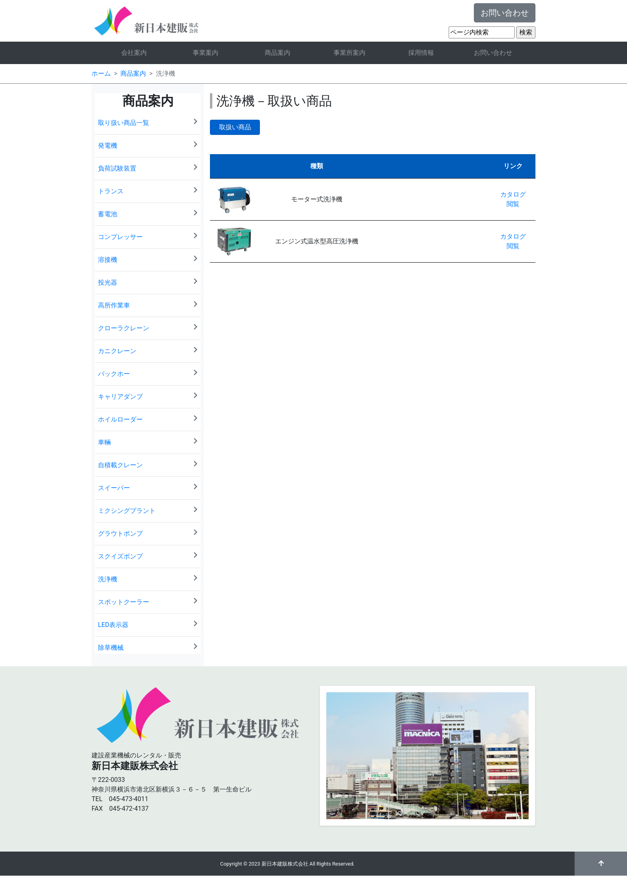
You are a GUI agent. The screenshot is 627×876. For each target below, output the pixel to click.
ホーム (101, 73)
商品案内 (277, 52)
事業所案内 (349, 52)
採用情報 (421, 52)
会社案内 (134, 52)
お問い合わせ (505, 13)
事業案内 (205, 52)
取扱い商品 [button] (235, 127)
